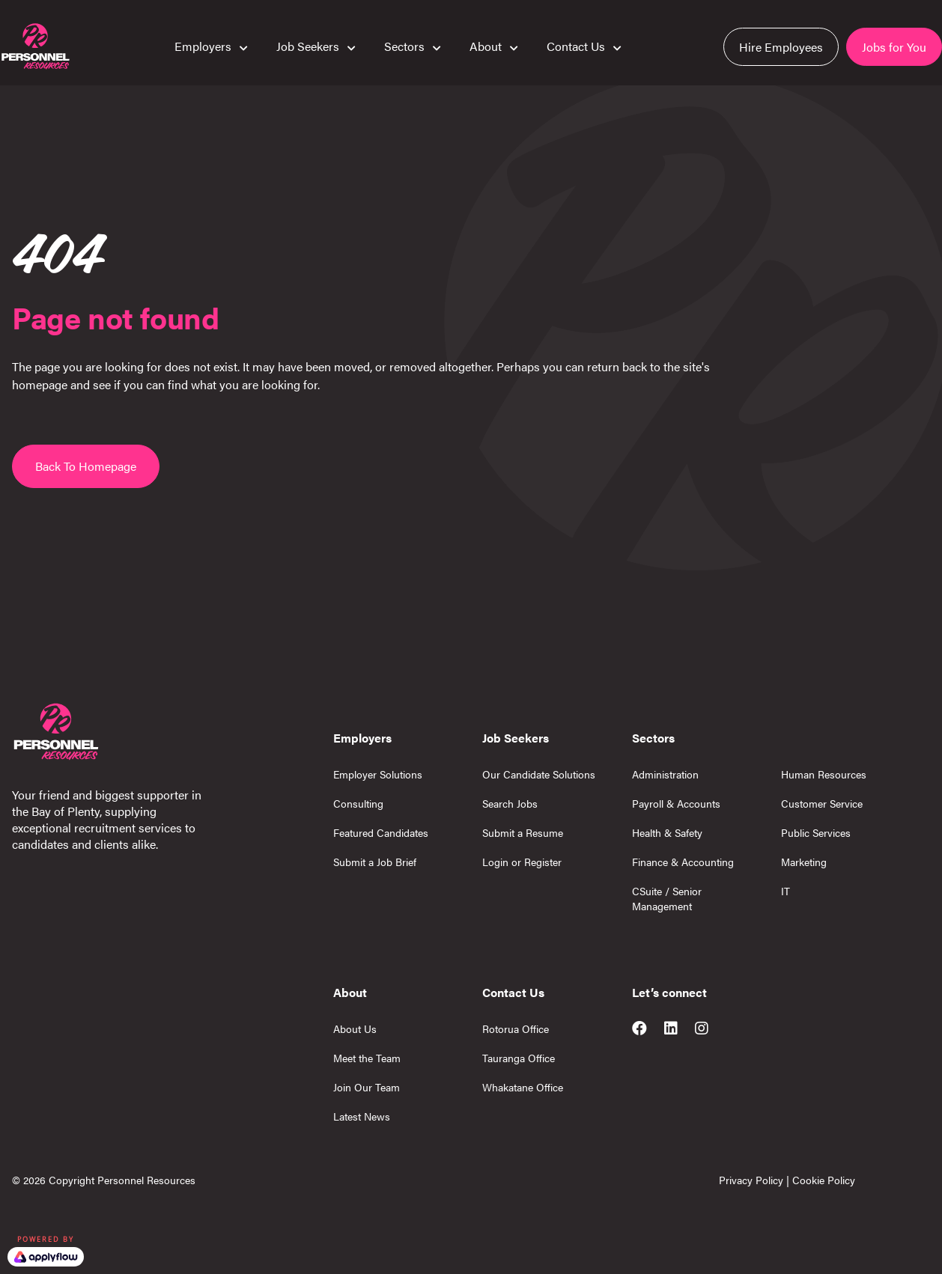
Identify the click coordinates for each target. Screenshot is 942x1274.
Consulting (358, 803)
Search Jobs (510, 803)
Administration (665, 773)
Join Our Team (366, 1086)
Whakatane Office (522, 1086)
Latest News (361, 1116)
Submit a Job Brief (374, 861)
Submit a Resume (522, 832)
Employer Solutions (377, 773)
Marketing (804, 861)
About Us (355, 1028)
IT (785, 890)
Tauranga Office (518, 1057)
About (486, 45)
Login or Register (522, 861)
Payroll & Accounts (676, 803)
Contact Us (576, 45)
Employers (202, 45)
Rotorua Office (515, 1028)
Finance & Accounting (683, 861)
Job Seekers (307, 45)
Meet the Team (367, 1057)
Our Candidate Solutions (538, 773)
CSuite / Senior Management (667, 898)
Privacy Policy (751, 1179)
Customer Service (822, 803)
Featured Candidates (380, 832)
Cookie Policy (823, 1179)
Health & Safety (667, 832)
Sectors (404, 45)
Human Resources (823, 773)
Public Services (816, 832)
